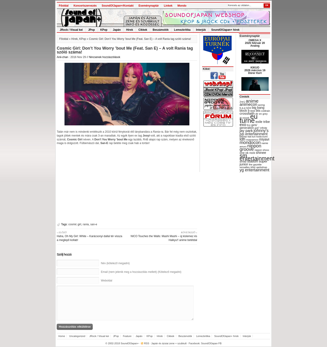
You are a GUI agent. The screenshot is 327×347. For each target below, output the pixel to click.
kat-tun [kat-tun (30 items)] (252, 136)
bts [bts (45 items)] (258, 110)
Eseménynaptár (149, 5)
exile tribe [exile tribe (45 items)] (262, 122)
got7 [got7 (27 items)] (257, 128)
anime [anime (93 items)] (252, 101)
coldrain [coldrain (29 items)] (265, 110)
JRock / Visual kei (71, 29)
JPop (91, 29)
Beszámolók (160, 29)
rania (86, 224)
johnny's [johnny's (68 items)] (261, 130)
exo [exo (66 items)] (243, 124)
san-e (93, 224)
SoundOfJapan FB (211, 343)
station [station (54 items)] (252, 161)
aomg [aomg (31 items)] (261, 104)
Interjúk (201, 29)
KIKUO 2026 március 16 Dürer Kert (254, 70)
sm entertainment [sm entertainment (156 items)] (257, 157)
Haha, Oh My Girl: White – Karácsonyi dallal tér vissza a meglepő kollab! (90, 236)
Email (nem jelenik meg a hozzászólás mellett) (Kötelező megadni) (141, 272)
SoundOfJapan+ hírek (225, 29)
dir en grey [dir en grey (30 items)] (261, 113)
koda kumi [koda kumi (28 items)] (262, 136)
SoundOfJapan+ (130, 343)
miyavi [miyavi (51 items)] (264, 139)
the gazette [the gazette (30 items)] (255, 164)
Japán (117, 29)
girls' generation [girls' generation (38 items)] (248, 126)
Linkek (168, 5)
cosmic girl (74, 224)
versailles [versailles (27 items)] (245, 167)
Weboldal (106, 280)
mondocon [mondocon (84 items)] (250, 142)
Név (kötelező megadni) (115, 263)
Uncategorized (77, 336)
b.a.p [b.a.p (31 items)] (242, 107)
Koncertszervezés (85, 5)
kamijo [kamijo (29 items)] (243, 136)
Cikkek (143, 29)
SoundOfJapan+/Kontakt (118, 5)
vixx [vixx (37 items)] (253, 167)
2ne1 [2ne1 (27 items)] (242, 101)
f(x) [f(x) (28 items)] (248, 125)
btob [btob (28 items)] (252, 110)
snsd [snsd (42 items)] (243, 161)
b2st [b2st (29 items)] (248, 107)
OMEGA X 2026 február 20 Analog (255, 43)
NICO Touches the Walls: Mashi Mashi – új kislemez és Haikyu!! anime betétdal (163, 236)
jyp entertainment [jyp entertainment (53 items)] (254, 134)
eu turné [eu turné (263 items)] (249, 118)
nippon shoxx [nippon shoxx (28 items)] (262, 150)
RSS (146, 343)
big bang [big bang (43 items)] (258, 107)
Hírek (129, 29)
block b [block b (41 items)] (245, 110)
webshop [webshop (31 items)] (261, 167)
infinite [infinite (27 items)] (263, 128)
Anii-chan (62, 57)
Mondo (181, 5)
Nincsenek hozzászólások (104, 57)
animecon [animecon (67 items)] (248, 104)
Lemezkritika (182, 29)
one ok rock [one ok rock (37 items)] (247, 153)
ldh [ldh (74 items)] (242, 139)
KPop (103, 29)
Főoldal (64, 5)
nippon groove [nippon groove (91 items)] (250, 147)
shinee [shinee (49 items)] (261, 153)
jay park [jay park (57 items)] (246, 131)
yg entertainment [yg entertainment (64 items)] (254, 170)
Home (61, 336)
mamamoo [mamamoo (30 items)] (252, 139)
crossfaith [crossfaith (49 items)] (247, 113)
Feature (127, 336)
